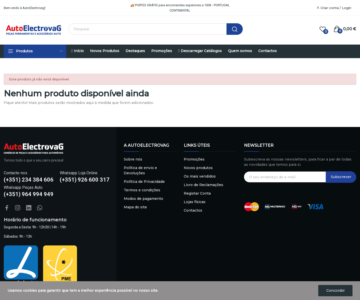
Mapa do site (135, 207)
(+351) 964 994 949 (29, 194)
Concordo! (335, 290)
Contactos (193, 210)
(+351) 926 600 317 (85, 180)
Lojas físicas (195, 202)
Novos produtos (198, 168)
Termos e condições (142, 190)
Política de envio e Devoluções (140, 170)
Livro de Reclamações (203, 185)
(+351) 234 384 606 (29, 180)
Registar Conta (197, 193)
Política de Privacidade (144, 181)
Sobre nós (133, 159)
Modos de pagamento (143, 198)
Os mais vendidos (200, 176)
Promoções (194, 159)
